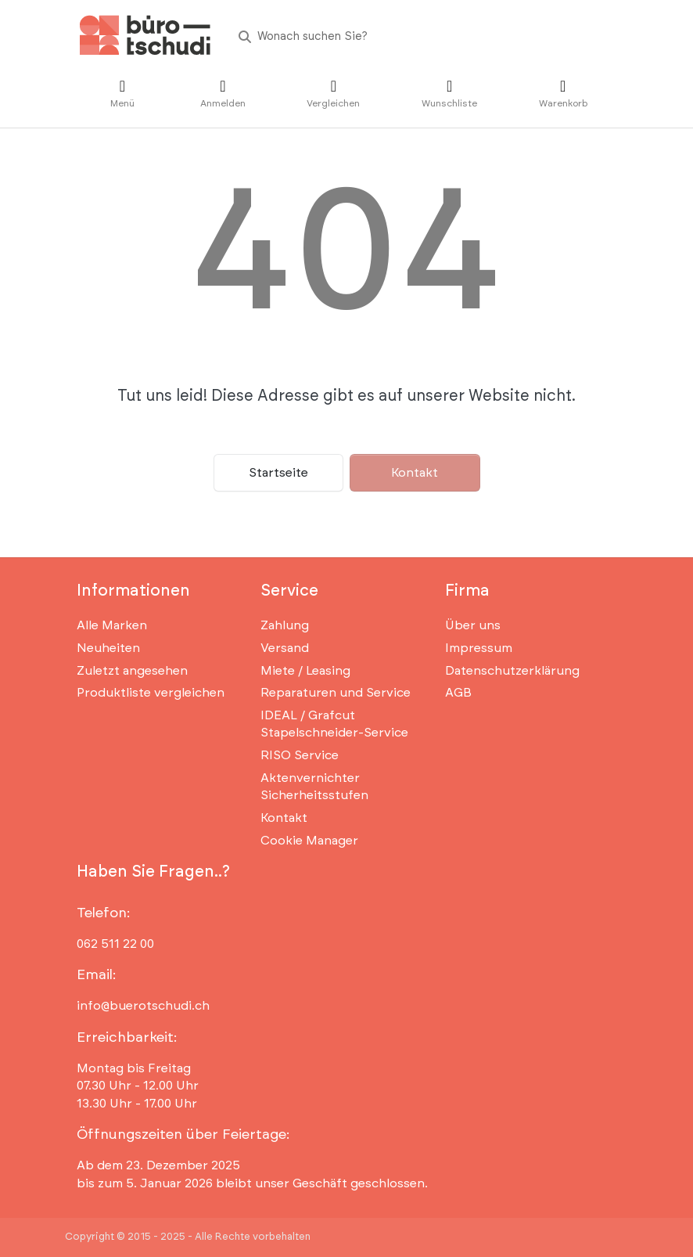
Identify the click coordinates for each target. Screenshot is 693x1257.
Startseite (278, 472)
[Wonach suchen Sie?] (421, 36)
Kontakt (414, 472)
